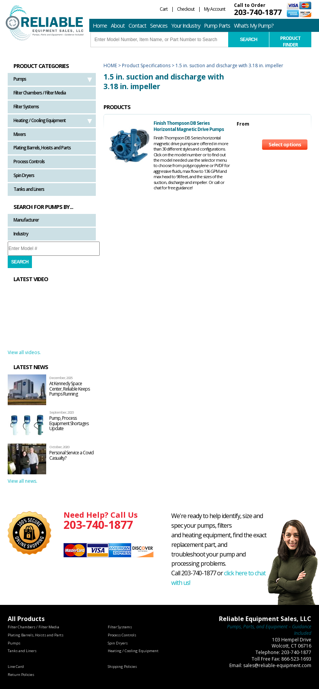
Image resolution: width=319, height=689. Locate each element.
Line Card (16, 666)
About (118, 25)
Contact (137, 25)
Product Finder (290, 41)
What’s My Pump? (254, 25)
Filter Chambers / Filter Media (39, 92)
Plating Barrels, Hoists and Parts (42, 147)
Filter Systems (26, 106)
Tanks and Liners (28, 189)
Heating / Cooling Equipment (39, 120)
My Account (214, 9)
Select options (285, 144)
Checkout (185, 9)
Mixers (19, 134)
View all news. (22, 481)
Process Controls (29, 161)
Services (158, 25)
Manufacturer (26, 220)
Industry (20, 233)
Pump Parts (217, 25)
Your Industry (185, 25)
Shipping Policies (122, 666)
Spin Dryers (23, 175)
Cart (163, 9)
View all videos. (24, 352)
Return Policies (21, 674)
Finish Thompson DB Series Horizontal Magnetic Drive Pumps (189, 126)
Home (100, 25)
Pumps (19, 79)
